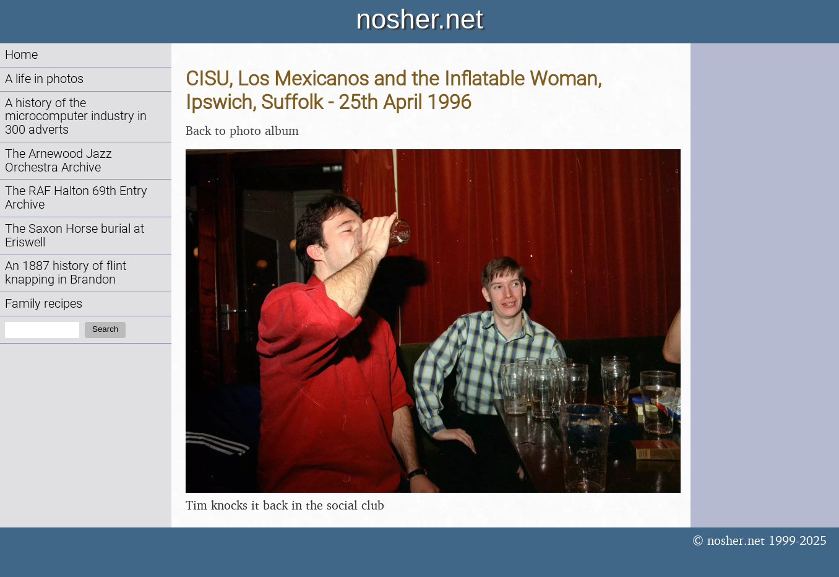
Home (21, 55)
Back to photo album (242, 130)
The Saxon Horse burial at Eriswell (74, 235)
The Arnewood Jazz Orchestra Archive (58, 161)
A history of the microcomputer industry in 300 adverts (76, 116)
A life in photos (44, 79)
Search (105, 329)
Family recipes (43, 304)
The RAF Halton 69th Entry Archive (76, 198)
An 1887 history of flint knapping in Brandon (65, 273)
